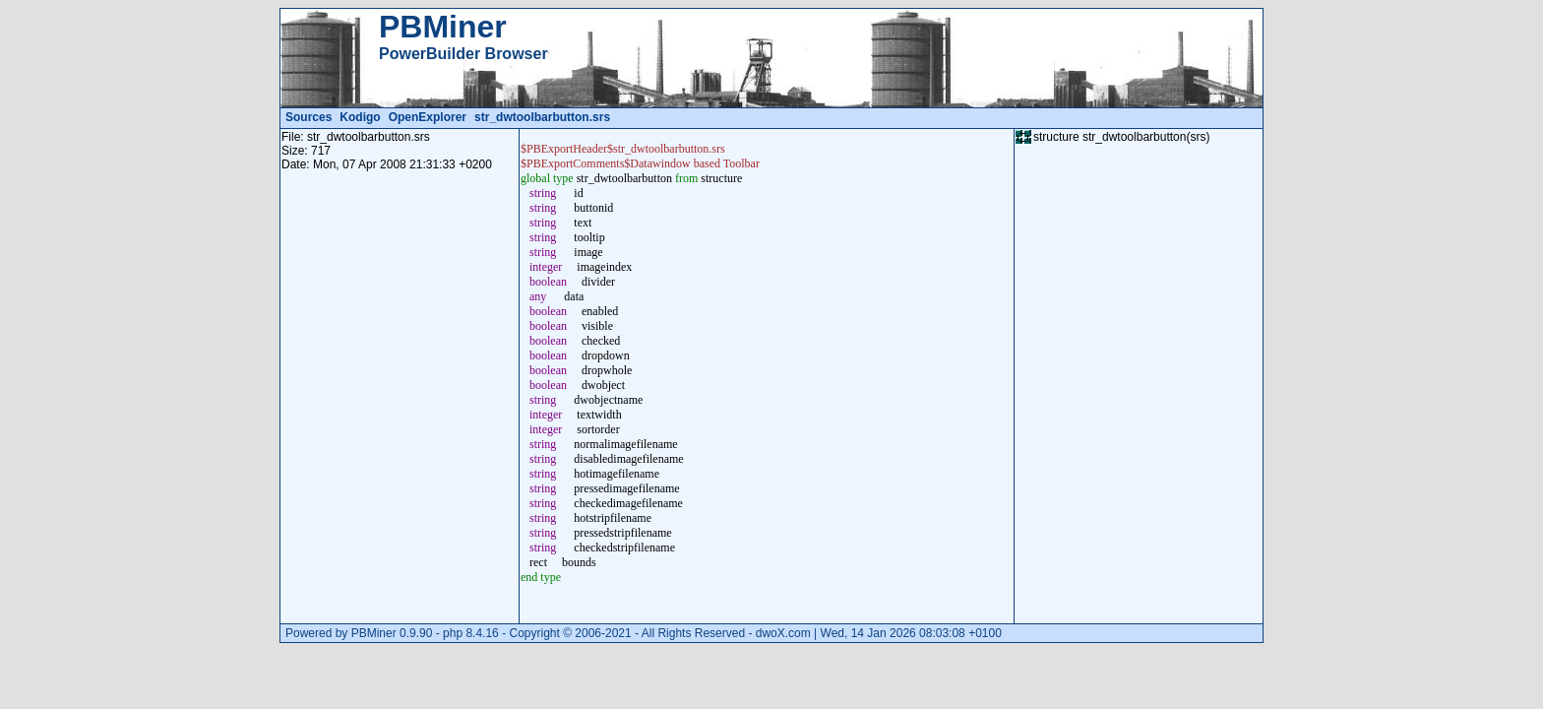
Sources (308, 117)
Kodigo (359, 117)
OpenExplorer (427, 117)
